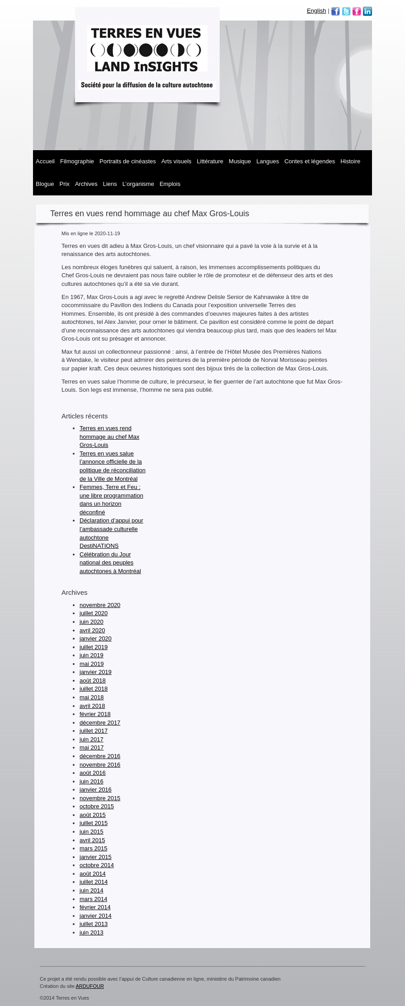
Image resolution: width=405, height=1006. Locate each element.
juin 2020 (92, 621)
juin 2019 (92, 655)
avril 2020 (92, 630)
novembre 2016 (100, 764)
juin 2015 (92, 831)
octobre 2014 (97, 865)
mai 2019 (92, 663)
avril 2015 (92, 840)
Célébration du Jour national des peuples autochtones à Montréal (110, 562)
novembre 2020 (100, 605)
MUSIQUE (240, 161)
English (316, 10)
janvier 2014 (96, 915)
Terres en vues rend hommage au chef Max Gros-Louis (109, 436)
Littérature (210, 161)
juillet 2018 (94, 688)
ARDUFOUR (90, 986)
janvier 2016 (96, 789)
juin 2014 (92, 890)
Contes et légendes (309, 161)
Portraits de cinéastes (127, 161)
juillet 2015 (94, 823)
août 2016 (93, 772)
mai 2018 (92, 697)
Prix (64, 183)
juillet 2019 (94, 647)
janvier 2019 (96, 672)
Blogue (45, 183)
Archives (86, 183)
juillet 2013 (94, 924)
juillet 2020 (94, 613)
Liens (110, 183)
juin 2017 (92, 739)
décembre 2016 (100, 756)
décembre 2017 (100, 722)
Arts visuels (176, 161)
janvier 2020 (96, 638)
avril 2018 (92, 705)
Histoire (350, 161)
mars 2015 (93, 848)
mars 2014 (93, 899)
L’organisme (138, 183)
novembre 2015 (100, 798)
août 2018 (93, 680)
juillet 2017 (94, 730)
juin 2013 (92, 932)
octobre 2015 (97, 806)
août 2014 (93, 873)
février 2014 (95, 907)
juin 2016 (92, 781)
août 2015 (93, 814)
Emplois (170, 183)
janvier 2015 (96, 857)
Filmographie (77, 161)
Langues (267, 161)
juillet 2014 (94, 881)
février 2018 (95, 714)
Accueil (45, 161)
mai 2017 (92, 747)
